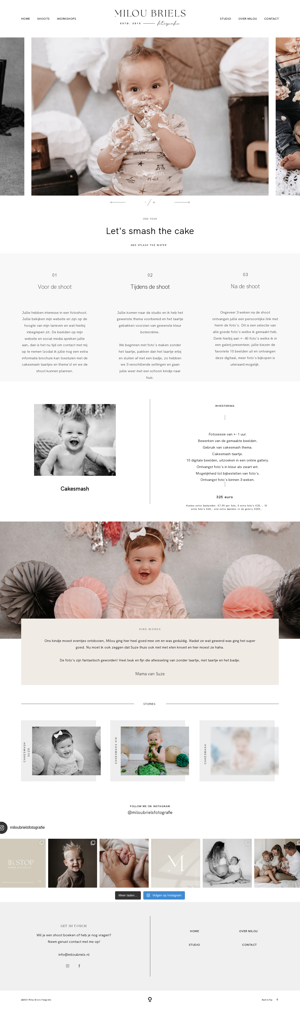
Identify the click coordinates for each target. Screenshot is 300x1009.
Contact (271, 18)
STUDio (194, 945)
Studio (225, 18)
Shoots (43, 18)
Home (25, 18)
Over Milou (247, 18)
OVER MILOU (248, 931)
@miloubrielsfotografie (150, 812)
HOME (194, 931)
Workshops (66, 18)
